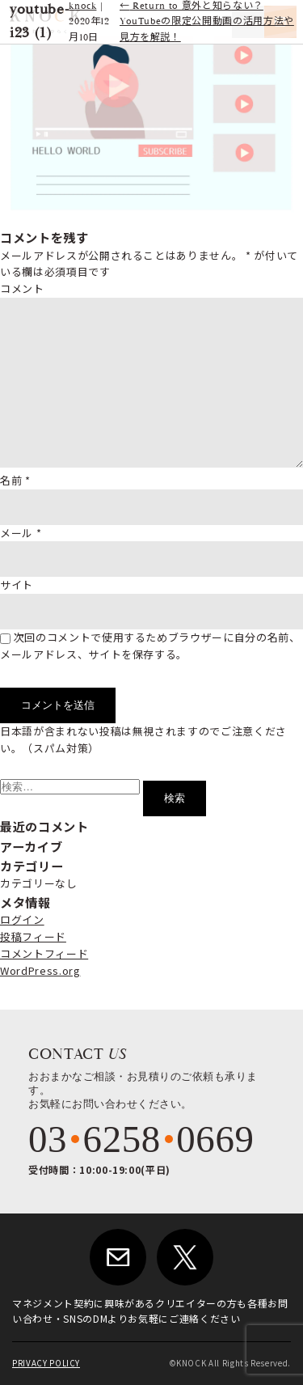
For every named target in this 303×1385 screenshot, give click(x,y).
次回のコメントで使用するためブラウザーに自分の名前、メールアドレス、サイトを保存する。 (150, 645)
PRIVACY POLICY (46, 1363)
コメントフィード (44, 953)
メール (20, 532)
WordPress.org (40, 970)
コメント (22, 288)
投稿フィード (33, 936)
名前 (15, 480)
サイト (16, 584)
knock (82, 6)
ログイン (22, 919)
